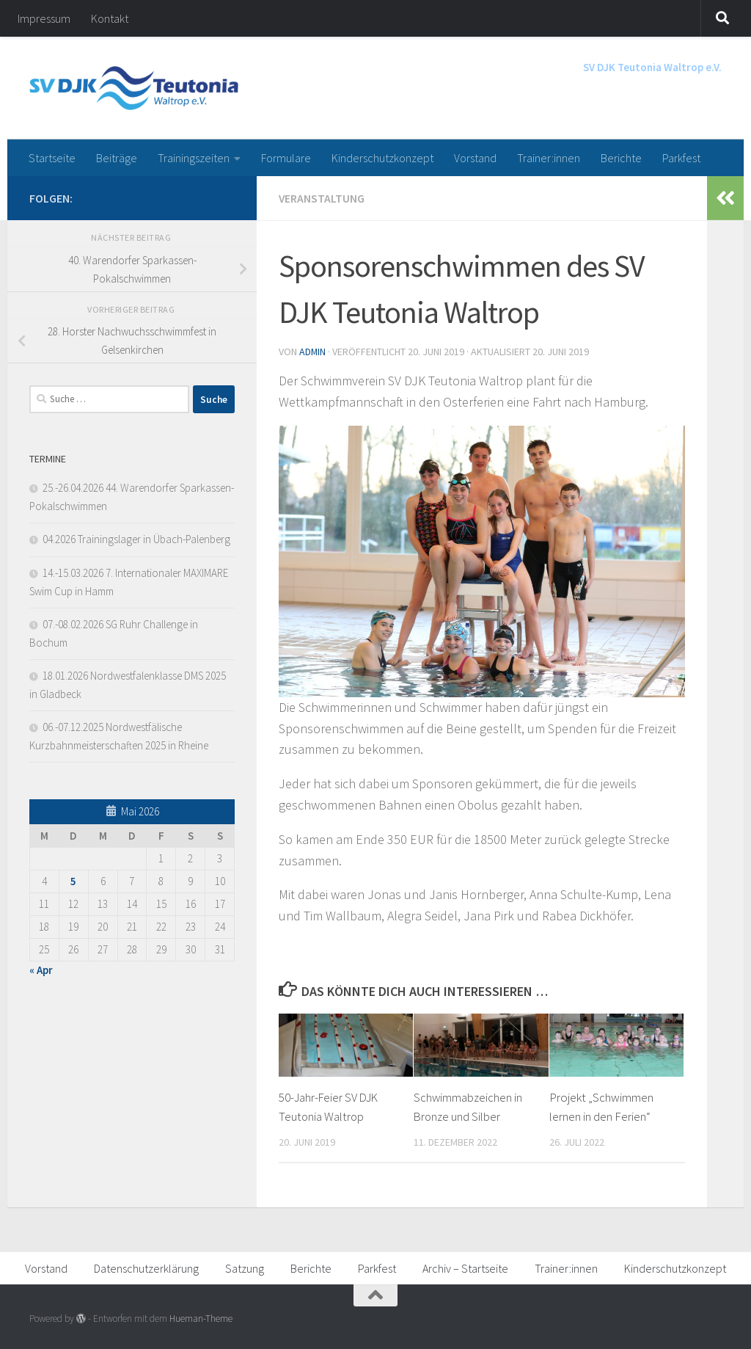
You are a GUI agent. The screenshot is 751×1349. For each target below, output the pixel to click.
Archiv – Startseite (465, 1267)
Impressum (44, 18)
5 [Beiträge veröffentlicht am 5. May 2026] (73, 881)
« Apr (41, 970)
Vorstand (475, 157)
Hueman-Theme (200, 1318)
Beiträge (116, 157)
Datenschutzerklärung (146, 1267)
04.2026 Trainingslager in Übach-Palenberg (136, 539)
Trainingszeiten (194, 157)
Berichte (621, 157)
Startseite (52, 157)
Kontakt (109, 18)
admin (312, 350)
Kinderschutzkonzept (382, 157)
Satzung (244, 1267)
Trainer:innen (548, 157)
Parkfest (681, 157)
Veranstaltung (322, 198)
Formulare (286, 157)
